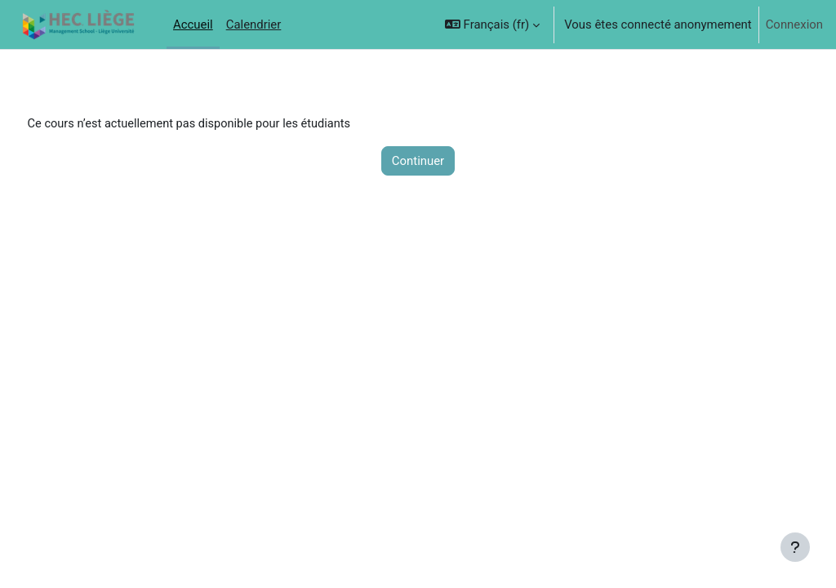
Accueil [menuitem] (193, 24)
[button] (492, 24)
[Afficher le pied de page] (795, 547)
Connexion (794, 24)
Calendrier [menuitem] (254, 24)
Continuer (418, 161)
